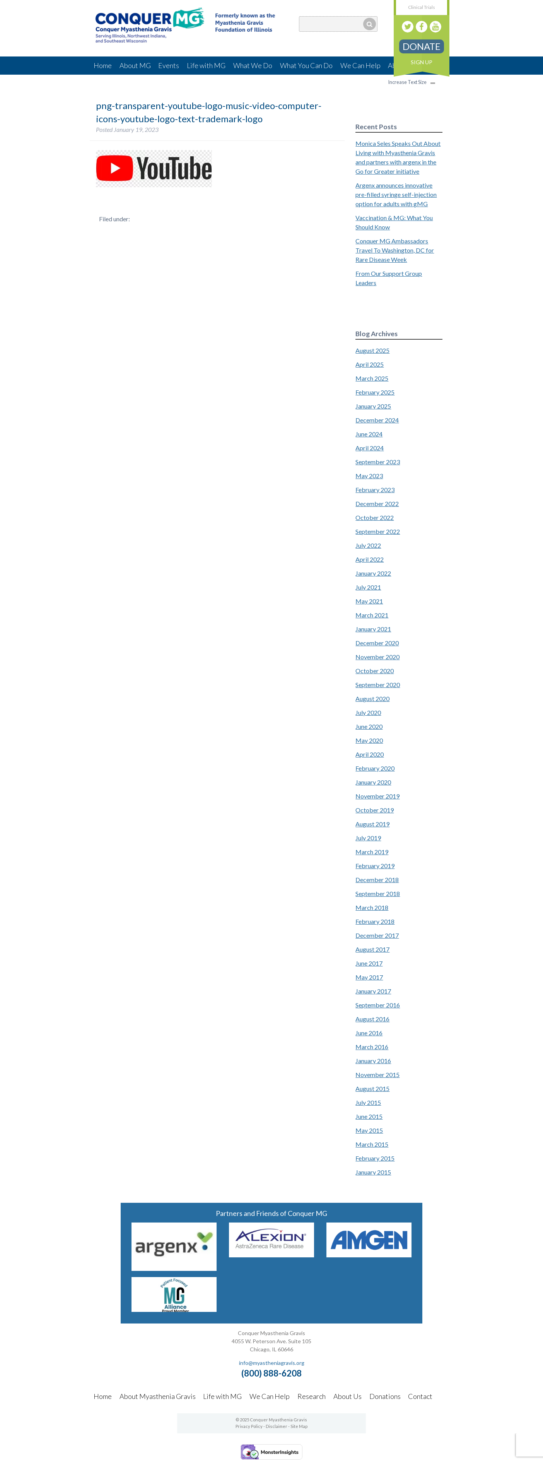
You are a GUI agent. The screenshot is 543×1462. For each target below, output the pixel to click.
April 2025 (369, 364)
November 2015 (377, 1074)
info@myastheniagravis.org (271, 1362)
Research (311, 1396)
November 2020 (377, 656)
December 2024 (377, 420)
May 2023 (369, 475)
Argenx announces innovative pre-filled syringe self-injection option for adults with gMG (396, 194)
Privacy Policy (249, 1426)
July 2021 (368, 587)
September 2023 (377, 461)
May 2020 (369, 740)
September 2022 (377, 531)
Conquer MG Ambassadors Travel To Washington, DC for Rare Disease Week (394, 250)
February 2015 (374, 1158)
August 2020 (372, 698)
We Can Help (360, 65)
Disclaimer (276, 1426)
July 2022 (368, 545)
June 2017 (368, 963)
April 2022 (369, 559)
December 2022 (377, 503)
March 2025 (371, 378)
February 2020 (374, 768)
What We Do (252, 65)
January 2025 (373, 406)
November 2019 (377, 796)
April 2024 (369, 447)
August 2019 (372, 824)
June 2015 (368, 1116)
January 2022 (373, 573)
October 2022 (374, 517)
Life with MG (206, 65)
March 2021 (371, 615)
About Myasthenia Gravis (158, 1396)
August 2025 (372, 350)
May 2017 (369, 977)
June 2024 (368, 434)
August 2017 (372, 949)
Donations (385, 1396)
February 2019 (374, 865)
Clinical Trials (421, 7)
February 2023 (374, 489)
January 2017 (373, 991)
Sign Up (421, 62)
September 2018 (377, 893)
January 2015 (373, 1172)
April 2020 (369, 754)
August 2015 (372, 1088)
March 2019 (371, 851)
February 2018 (374, 921)
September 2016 (377, 1005)
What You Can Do (306, 65)
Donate (422, 46)
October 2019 (374, 810)
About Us (347, 1396)
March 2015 (371, 1144)
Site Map (298, 1426)
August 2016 (372, 1019)
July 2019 (368, 837)
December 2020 (377, 642)
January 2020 (373, 782)
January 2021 (373, 629)
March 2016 (371, 1046)
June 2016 (368, 1032)
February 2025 (374, 392)
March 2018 (371, 907)
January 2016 (373, 1060)
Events (168, 65)
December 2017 (377, 935)
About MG (135, 65)
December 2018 (377, 879)
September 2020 (377, 684)
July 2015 (368, 1102)
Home (103, 65)
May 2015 (369, 1130)
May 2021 (369, 601)
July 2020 (368, 712)
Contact (420, 1396)
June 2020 (368, 726)
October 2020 (374, 670)
